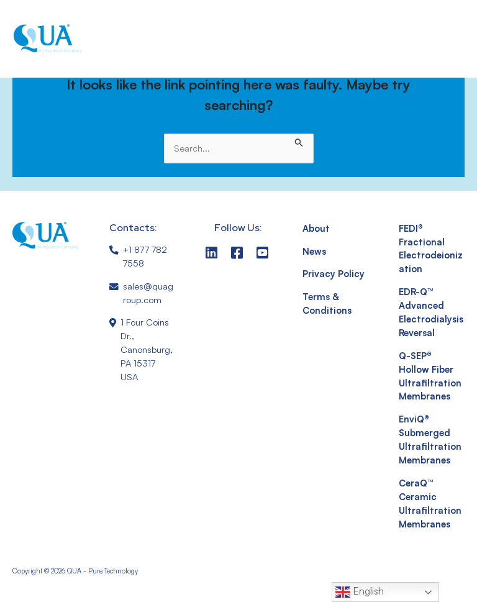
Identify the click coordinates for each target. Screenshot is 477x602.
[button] (437, 39)
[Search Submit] (299, 140)
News (314, 251)
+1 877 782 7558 (145, 256)
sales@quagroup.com (148, 293)
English (359, 592)
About (316, 228)
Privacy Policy (333, 274)
